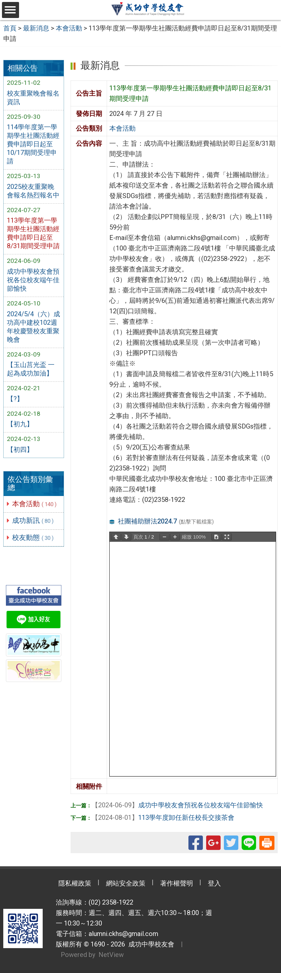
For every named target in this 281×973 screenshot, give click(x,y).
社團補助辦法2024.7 (147, 521)
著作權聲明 (176, 883)
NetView (111, 955)
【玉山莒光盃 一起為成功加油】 (30, 369)
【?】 (15, 399)
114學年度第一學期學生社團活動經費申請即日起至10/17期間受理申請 (33, 144)
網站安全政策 (125, 883)
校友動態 (33, 538)
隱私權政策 (74, 883)
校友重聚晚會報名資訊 (33, 97)
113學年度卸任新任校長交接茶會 (163, 817)
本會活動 (34, 504)
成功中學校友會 (149, 944)
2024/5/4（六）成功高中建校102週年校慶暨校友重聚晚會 (33, 326)
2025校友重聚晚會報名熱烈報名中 (33, 191)
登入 (214, 883)
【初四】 (20, 449)
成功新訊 (33, 520)
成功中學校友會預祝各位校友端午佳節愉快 (33, 279)
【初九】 (20, 424)
